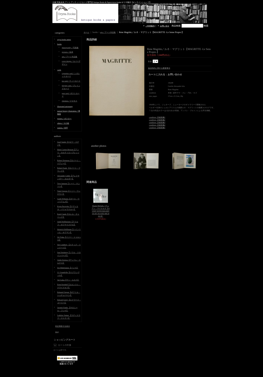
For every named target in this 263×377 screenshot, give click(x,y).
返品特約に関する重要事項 (159, 68)
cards (59, 70)
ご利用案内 (150, 26)
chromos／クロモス (69, 101)
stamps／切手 (62, 128)
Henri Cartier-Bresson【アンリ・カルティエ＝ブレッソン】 (68, 153)
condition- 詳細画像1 (157, 117)
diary (57, 332)
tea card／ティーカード (71, 81)
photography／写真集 (70, 48)
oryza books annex (64, 40)
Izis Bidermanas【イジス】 (67, 268)
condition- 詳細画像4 (157, 125)
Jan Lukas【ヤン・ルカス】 (68, 280)
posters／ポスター (64, 119)
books (59, 44)
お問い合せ (164, 26)
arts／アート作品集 (69, 57)
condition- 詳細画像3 (157, 122)
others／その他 (63, 123)
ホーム (86, 32)
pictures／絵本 (67, 52)
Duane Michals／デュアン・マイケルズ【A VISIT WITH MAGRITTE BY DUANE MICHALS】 (100, 211)
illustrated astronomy (65, 106)
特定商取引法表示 (62, 326)
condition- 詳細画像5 (157, 128)
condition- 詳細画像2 (157, 120)
